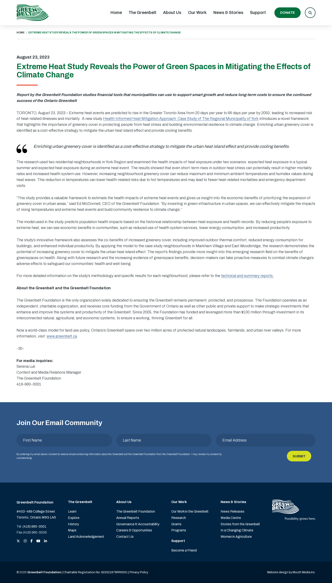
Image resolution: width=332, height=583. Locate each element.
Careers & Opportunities (134, 530)
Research (178, 518)
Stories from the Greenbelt (240, 524)
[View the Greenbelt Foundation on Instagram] (25, 541)
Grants (176, 524)
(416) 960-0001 (34, 526)
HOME (21, 32)
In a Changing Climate (237, 530)
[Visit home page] (33, 12)
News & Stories (228, 12)
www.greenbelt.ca (62, 336)
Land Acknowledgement (86, 536)
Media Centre (231, 518)
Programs (178, 530)
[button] (310, 12)
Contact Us (125, 536)
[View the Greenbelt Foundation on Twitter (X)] (18, 541)
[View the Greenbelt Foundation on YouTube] (38, 541)
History (73, 524)
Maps (72, 530)
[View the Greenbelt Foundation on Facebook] (31, 541)
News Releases (232, 511)
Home (116, 12)
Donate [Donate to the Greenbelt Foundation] (287, 12)
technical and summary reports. (247, 276)
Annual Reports (127, 518)
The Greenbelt (142, 12)
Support (258, 12)
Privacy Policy (139, 572)
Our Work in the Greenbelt (190, 511)
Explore (73, 518)
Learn (72, 511)
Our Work (197, 12)
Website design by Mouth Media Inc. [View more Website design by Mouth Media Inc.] (291, 572)
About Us (172, 12)
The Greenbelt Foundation (135, 511)
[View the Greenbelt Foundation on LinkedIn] (45, 541)
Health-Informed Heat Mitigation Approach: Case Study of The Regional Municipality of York (181, 119)
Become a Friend (184, 550)
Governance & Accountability (137, 524)
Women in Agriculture (236, 536)
